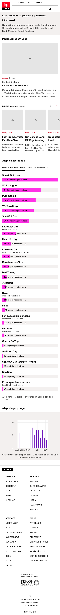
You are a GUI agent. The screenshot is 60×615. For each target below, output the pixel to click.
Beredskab (35, 537)
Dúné (4, 331)
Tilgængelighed (14, 532)
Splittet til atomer (11, 82)
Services (10, 518)
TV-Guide (34, 481)
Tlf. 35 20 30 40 (30, 605)
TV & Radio (35, 476)
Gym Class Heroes (10, 252)
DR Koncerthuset (39, 542)
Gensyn (34, 495)
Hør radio (35, 509)
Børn (8, 556)
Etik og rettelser (39, 556)
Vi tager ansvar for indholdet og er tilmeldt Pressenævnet (30, 579)
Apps (8, 527)
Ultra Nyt (10, 500)
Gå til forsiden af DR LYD (6, 6)
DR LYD (38, 2)
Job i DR (34, 527)
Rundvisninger (38, 546)
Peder (4, 229)
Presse (33, 532)
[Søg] (50, 9)
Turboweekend (13, 296)
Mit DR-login (12, 523)
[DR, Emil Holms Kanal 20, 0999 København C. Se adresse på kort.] (30, 599)
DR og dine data (13, 551)
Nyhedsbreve (12, 537)
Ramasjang (36, 505)
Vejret (9, 495)
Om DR (33, 518)
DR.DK (21, 2)
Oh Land (15, 229)
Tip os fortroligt (14, 546)
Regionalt (11, 486)
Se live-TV (35, 490)
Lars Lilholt (6, 318)
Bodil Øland (8, 31)
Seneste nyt (12, 481)
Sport (9, 490)
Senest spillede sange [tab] (39, 167)
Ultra (33, 500)
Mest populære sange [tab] (13, 167)
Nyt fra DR (35, 523)
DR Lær (9, 565)
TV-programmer (38, 486)
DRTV (29, 2)
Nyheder (10, 476)
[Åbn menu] (56, 9)
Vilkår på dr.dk (37, 551)
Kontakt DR (11, 542)
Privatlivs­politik (38, 560)
